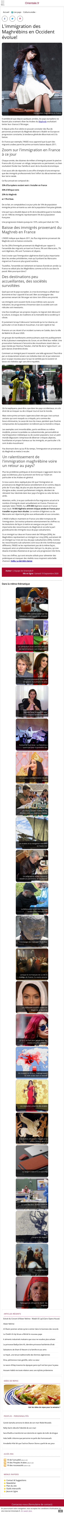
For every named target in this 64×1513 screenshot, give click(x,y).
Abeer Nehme (8, 1324)
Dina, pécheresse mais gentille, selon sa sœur (21, 1360)
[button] (3, 3)
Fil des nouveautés (14, 1465)
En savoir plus (26, 1511)
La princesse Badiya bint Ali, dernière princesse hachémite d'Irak (28, 1344)
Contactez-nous (20, 1504)
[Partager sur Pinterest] (20, 19)
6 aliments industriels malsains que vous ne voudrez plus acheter (29, 1339)
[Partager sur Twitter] (12, 19)
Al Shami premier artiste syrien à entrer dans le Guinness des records (30, 1329)
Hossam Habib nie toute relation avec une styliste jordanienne (28, 1370)
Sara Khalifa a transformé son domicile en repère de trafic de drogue (30, 1433)
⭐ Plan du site (10, 1486)
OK (60, 1511)
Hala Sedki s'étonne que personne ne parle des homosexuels (27, 1438)
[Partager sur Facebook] (5, 19)
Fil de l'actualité (12, 1460)
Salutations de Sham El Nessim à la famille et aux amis (24, 1349)
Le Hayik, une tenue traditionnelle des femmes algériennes (26, 1355)
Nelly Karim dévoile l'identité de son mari (19, 1428)
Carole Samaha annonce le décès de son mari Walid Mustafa (27, 1423)
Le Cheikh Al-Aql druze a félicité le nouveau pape (22, 1334)
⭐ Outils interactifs (12, 1488)
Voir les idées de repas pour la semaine (43, 1407)
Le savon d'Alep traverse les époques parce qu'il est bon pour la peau (30, 1365)
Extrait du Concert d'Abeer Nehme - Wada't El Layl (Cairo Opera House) (31, 1318)
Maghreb (42, 121)
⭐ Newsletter (10, 1483)
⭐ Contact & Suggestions (15, 1480)
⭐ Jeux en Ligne (11, 1491)
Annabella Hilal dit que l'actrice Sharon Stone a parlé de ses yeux (29, 1443)
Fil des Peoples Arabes (15, 1462)
